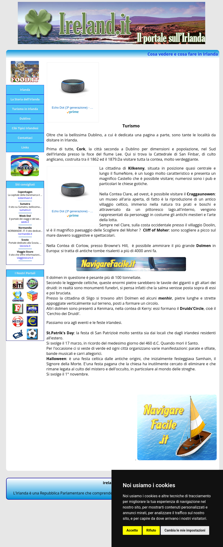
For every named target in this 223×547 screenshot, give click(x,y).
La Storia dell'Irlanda (25, 99)
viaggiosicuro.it (25, 257)
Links (25, 147)
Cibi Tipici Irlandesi (25, 128)
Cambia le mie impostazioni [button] (184, 530)
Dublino (24, 119)
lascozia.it (25, 245)
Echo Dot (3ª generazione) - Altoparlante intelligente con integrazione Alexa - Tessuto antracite (73, 107)
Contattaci (25, 138)
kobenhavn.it (25, 198)
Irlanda (25, 90)
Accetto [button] (132, 530)
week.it (25, 222)
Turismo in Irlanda (25, 109)
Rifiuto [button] (151, 530)
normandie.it (25, 234)
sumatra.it (25, 210)
